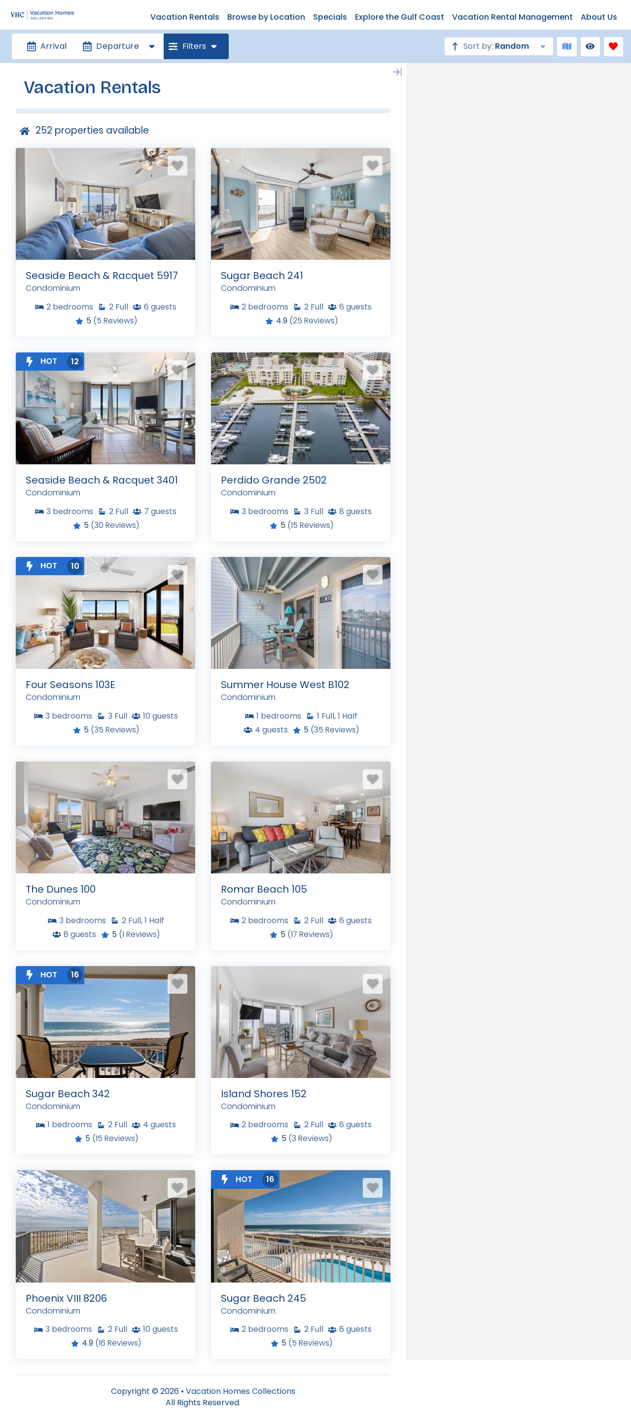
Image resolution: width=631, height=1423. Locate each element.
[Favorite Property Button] (177, 165)
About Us (599, 17)
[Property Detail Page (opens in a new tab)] (105, 204)
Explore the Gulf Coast (399, 17)
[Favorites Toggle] (613, 46)
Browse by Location (266, 17)
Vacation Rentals (184, 17)
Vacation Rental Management (512, 17)
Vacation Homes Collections (240, 1391)
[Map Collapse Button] (397, 72)
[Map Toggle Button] (566, 46)
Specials (330, 17)
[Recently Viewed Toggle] (590, 46)
